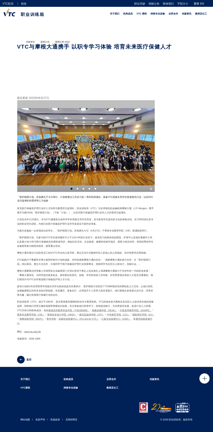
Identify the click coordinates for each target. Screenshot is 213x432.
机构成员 (128, 13)
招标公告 (154, 3)
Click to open (204, 378)
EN (202, 3)
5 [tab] (95, 189)
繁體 (196, 3)
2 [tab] (77, 189)
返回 (29, 359)
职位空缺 (139, 3)
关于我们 (114, 13)
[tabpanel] (86, 152)
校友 (24, 3)
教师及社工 (201, 13)
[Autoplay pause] (151, 189)
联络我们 (168, 3)
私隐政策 (55, 419)
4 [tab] (89, 189)
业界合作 (173, 13)
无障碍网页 (71, 419)
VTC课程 (25, 387)
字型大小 (182, 3)
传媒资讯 (186, 13)
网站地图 (25, 419)
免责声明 (40, 419)
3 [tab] (83, 189)
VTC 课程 (141, 13)
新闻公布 (45, 42)
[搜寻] (209, 3)
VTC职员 (8, 3)
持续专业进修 (157, 13)
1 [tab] (71, 188)
